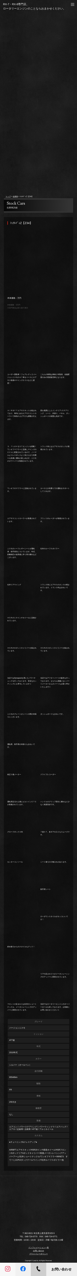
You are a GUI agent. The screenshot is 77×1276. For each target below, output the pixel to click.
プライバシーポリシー (38, 1254)
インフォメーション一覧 (38, 1248)
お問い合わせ (38, 1251)
